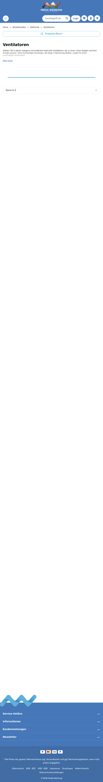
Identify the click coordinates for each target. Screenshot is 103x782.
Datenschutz (18, 768)
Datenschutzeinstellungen (51, 772)
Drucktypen (67, 768)
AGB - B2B (43, 768)
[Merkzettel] (84, 18)
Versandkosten (53, 759)
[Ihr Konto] (91, 18)
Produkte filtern (51, 33)
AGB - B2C (31, 768)
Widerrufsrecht (81, 768)
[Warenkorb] (97, 18)
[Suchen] (66, 18)
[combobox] (52, 18)
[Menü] (6, 18)
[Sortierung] (51, 90)
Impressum (55, 768)
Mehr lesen (7, 61)
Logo (75, 18)
